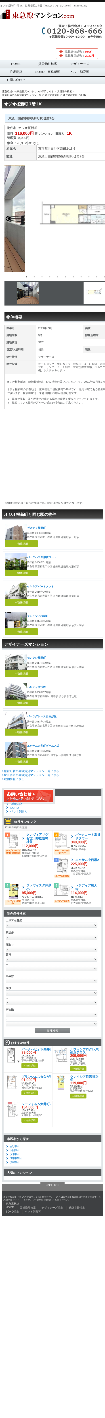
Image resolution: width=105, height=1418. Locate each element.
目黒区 (14, 1150)
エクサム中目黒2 (87, 860)
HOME (16, 64)
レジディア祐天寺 (86, 887)
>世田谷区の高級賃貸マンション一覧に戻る (30, 775)
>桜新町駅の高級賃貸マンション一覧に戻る (30, 771)
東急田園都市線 (49, 156)
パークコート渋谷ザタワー (87, 836)
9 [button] (89, 277)
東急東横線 (12, 1203)
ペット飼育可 (79, 72)
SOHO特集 (12, 1211)
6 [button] (65, 277)
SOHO (14, 807)
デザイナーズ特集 (52, 1207)
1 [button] (26, 277)
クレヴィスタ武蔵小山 (38, 887)
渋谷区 (14, 1162)
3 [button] (42, 277)
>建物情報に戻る (13, 779)
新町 (63, 148)
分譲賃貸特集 (77, 1207)
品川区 (14, 1146)
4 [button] (50, 277)
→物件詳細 (21, 543)
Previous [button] (8, 218)
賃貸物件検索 (47, 64)
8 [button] (81, 277)
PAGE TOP (52, 1185)
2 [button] (34, 277)
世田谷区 (54, 148)
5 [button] (57, 277)
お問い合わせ (15, 80)
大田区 (14, 1154)
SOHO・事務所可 (47, 72)
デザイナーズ (79, 64)
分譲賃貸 (16, 72)
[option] (50, 293)
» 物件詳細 (30, 1065)
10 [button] (96, 277)
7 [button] (73, 277)
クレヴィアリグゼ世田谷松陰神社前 (37, 838)
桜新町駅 (66, 156)
